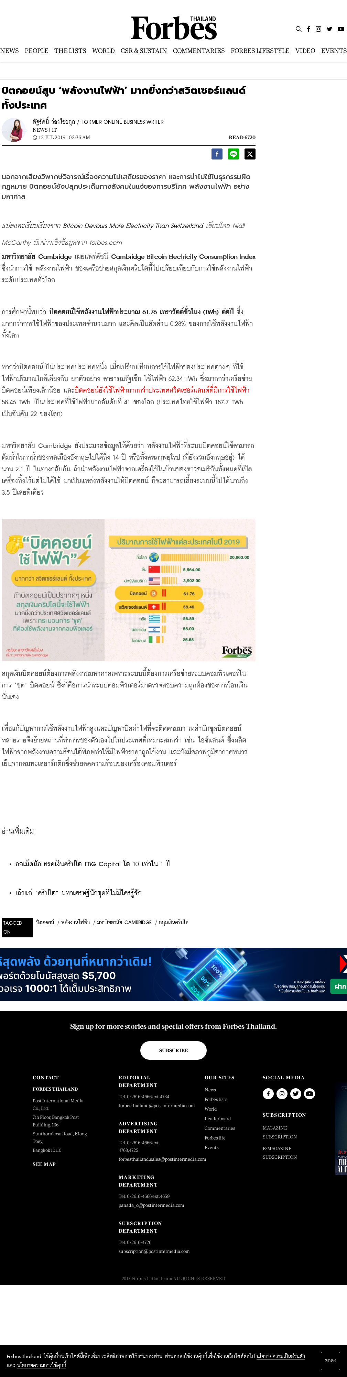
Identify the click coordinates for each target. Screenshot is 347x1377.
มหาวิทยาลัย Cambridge (124, 922)
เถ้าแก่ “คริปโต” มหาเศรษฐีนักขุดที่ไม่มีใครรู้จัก (78, 893)
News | (41, 130)
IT (54, 130)
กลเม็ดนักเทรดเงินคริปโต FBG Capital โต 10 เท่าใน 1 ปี (93, 864)
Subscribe (173, 1050)
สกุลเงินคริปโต (173, 922)
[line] (233, 155)
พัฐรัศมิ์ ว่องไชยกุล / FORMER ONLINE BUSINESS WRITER (98, 122)
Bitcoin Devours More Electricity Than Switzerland (133, 226)
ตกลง (330, 1360)
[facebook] (217, 155)
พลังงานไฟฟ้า (75, 922)
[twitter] (250, 155)
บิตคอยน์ (45, 923)
